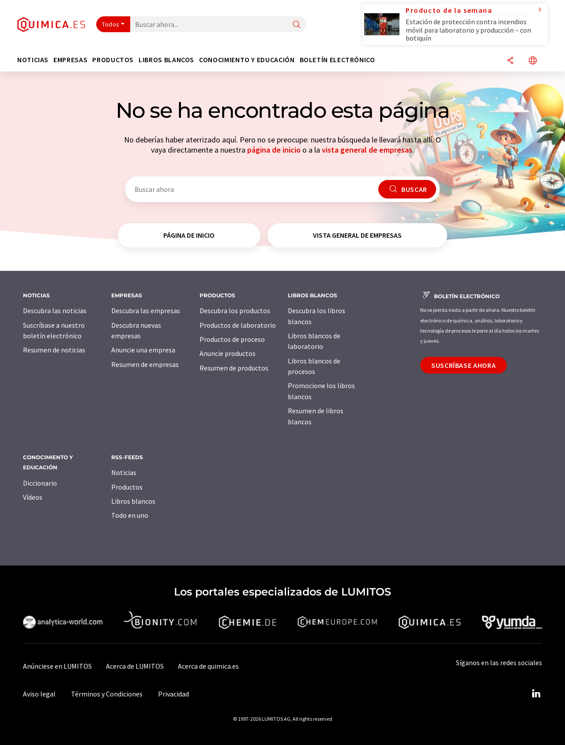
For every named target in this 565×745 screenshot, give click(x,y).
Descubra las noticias (55, 310)
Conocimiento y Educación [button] (246, 60)
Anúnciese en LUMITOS (57, 666)
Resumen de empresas (145, 364)
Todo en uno (129, 515)
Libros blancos (133, 501)
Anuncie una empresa (143, 349)
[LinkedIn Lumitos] (536, 693)
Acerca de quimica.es (208, 666)
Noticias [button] (33, 60)
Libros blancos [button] (166, 60)
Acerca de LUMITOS (135, 666)
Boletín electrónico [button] (337, 60)
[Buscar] (296, 25)
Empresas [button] (70, 60)
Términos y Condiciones (107, 693)
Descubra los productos (235, 310)
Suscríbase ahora (463, 365)
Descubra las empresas (145, 310)
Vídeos (32, 497)
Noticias (123, 472)
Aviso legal (39, 693)
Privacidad (173, 693)
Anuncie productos (228, 353)
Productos (127, 487)
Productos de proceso (232, 339)
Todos (111, 24)
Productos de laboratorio (238, 325)
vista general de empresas (367, 150)
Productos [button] (113, 60)
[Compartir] (510, 61)
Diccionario (40, 483)
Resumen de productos (234, 367)
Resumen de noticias (54, 349)
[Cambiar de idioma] (533, 61)
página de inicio (274, 150)
